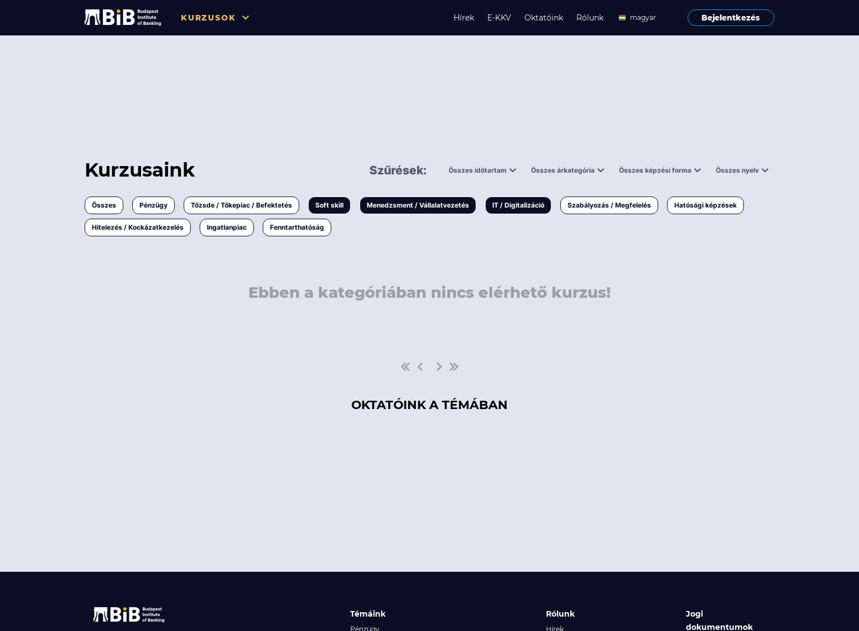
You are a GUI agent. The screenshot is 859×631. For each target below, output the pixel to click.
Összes (104, 205)
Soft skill (329, 205)
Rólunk (589, 18)
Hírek (464, 18)
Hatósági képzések (705, 205)
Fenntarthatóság (297, 227)
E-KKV (499, 18)
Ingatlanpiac (227, 227)
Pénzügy (153, 205)
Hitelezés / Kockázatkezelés (138, 227)
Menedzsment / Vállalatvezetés (418, 205)
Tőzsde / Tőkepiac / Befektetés (241, 205)
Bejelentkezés (730, 18)
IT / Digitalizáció (518, 205)
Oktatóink (543, 18)
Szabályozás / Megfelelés (609, 205)
